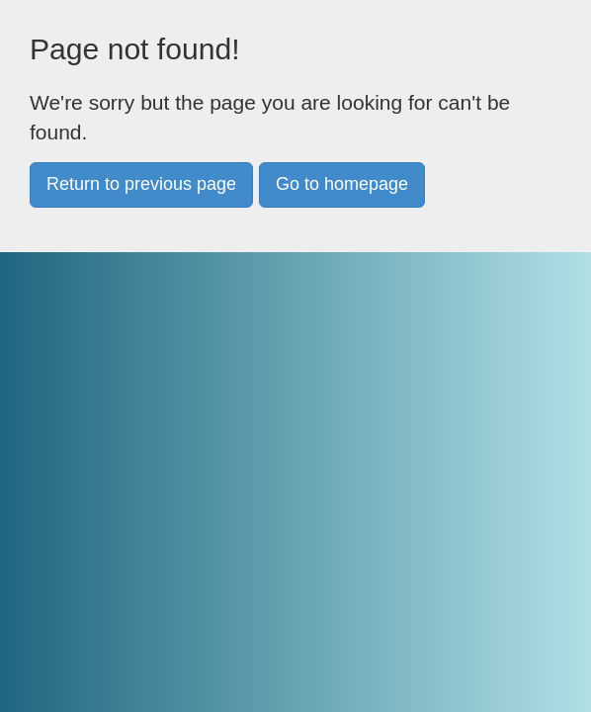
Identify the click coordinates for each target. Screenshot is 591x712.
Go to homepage (342, 184)
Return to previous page (141, 184)
